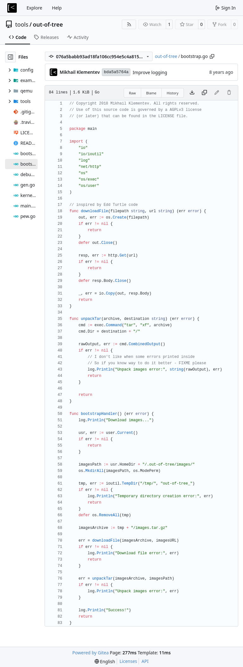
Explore (34, 8)
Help (57, 8)
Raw (132, 93)
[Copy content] (204, 92)
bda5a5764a (116, 72)
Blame (151, 93)
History (172, 93)
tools (21, 24)
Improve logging (150, 72)
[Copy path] (212, 56)
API (144, 661)
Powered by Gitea (90, 653)
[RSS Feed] (129, 24)
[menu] (105, 661)
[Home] (12, 8)
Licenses (128, 661)
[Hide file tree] (10, 57)
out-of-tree (48, 24)
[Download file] (192, 92)
